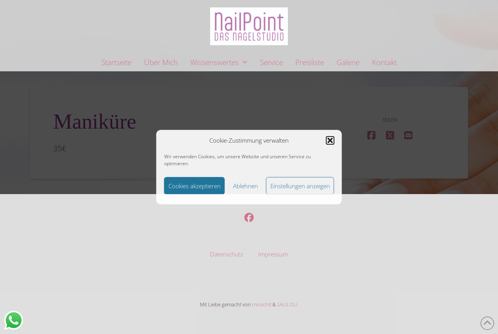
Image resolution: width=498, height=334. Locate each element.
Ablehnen (245, 186)
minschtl (261, 304)
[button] (330, 141)
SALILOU (287, 304)
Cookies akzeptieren (194, 186)
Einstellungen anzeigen (300, 186)
